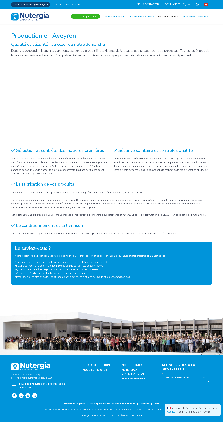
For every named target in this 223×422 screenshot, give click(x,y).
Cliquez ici (172, 411)
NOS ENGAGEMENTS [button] (196, 16)
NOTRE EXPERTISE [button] (140, 16)
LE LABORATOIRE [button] (168, 16)
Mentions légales (74, 403)
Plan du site (136, 415)
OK (203, 377)
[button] (190, 4)
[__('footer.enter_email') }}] (180, 377)
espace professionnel (68, 4)
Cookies (144, 403)
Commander (172, 4)
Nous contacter (148, 4)
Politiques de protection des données (112, 403)
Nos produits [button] (115, 16)
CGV (156, 403)
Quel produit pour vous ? (85, 16)
